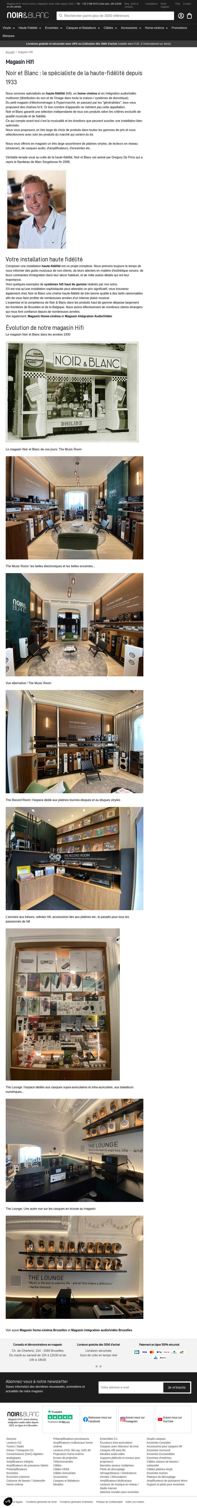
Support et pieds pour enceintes (165, 1484)
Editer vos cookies (135, 1502)
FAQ (178, 3)
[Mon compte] (181, 16)
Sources (11, 1438)
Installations (152, 3)
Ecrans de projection (65, 1457)
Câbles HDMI (61, 1469)
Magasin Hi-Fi (14, 3)
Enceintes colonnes (17, 1476)
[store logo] (28, 15)
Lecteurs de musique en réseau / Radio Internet (119, 1486)
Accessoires (60, 1476)
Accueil (10, 52)
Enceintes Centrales (159, 1442)
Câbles (57, 1465)
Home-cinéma (14, 1484)
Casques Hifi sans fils (113, 1450)
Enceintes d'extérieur (159, 1457)
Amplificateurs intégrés (19, 1461)
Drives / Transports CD (19, 1450)
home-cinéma (29, 3)
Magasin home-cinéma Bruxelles (43, 1330)
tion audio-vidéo (52, 3)
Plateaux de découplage (161, 1476)
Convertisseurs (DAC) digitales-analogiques (25, 1455)
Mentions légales (14, 1502)
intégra (40, 3)
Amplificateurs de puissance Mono (167, 1480)
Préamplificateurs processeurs (71, 1438)
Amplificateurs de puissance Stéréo (27, 1465)
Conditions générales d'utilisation (76, 1502)
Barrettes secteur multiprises (117, 1465)
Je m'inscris (177, 1387)
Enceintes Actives (157, 1473)
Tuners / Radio (15, 1446)
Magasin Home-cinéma (44, 316)
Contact (187, 3)
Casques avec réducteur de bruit (119, 1446)
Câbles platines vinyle (159, 1469)
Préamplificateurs (16, 1469)
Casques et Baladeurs (66, 1480)
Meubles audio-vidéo (112, 1454)
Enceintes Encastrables (161, 1454)
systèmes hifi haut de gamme (65, 284)
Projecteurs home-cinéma (68, 1454)
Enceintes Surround (158, 1450)
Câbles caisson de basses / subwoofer (163, 1463)
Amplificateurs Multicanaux (116, 1480)
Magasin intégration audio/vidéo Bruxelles (101, 1330)
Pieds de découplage (112, 1469)
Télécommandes (63, 1461)
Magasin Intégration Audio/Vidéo (88, 316)
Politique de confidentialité (109, 1502)
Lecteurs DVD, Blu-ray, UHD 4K (72, 1450)
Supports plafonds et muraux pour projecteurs (120, 1459)
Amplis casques (156, 1438)
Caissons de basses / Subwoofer (25, 1480)
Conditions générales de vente (41, 1502)
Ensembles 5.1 (109, 1438)
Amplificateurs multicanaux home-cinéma (73, 1444)
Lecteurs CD (13, 1442)
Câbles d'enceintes (64, 1473)
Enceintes (12, 1473)
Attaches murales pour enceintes (119, 1492)
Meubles (58, 1484)
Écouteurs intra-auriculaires (116, 1442)
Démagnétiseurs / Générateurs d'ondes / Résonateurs (118, 1475)
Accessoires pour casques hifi (164, 1446)
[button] (8, 1501)
